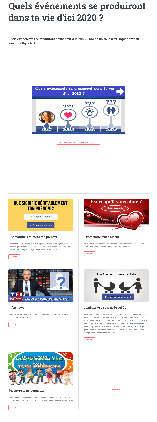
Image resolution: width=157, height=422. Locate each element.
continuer (116, 389)
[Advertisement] (78, 65)
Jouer (14, 257)
